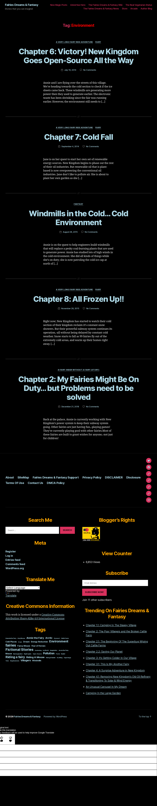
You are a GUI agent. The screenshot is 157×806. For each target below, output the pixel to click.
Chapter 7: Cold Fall (78, 137)
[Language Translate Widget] (22, 587)
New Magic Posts (58, 5)
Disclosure (133, 477)
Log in (9, 555)
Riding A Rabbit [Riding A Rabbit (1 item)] (50, 657)
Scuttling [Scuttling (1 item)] (60, 657)
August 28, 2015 (70, 232)
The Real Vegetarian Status (138, 5)
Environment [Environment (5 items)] (58, 641)
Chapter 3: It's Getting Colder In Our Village (111, 657)
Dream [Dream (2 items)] (26, 641)
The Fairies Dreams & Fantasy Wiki (105, 5)
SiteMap (23, 477)
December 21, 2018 (70, 406)
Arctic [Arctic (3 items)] (48, 637)
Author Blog (146, 8)
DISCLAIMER (113, 477)
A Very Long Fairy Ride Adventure (74, 42)
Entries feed (12, 559)
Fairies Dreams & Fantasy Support (56, 477)
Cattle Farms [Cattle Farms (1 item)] (65, 638)
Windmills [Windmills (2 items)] (36, 660)
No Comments (89, 70)
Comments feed (15, 564)
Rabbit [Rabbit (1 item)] (63, 654)
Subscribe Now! (94, 592)
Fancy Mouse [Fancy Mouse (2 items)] (23, 646)
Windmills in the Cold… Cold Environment (78, 218)
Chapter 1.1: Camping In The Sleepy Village (111, 625)
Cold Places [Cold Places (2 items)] (11, 641)
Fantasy (78, 204)
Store (124, 8)
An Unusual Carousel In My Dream (106, 686)
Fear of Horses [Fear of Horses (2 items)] (38, 646)
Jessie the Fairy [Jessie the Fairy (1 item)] (64, 650)
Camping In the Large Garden (103, 693)
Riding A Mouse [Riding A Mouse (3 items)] (35, 657)
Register (10, 551)
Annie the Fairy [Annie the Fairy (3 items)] (35, 637)
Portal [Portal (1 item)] (58, 654)
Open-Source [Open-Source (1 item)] (37, 654)
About (9, 477)
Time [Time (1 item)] (7, 661)
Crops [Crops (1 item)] (20, 642)
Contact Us (35, 483)
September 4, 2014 (70, 146)
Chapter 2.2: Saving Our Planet (104, 651)
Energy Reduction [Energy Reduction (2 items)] (39, 641)
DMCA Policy (56, 483)
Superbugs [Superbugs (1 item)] (67, 657)
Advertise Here (77, 5)
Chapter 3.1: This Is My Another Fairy (107, 664)
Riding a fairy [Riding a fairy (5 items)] (15, 657)
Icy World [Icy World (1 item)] (46, 650)
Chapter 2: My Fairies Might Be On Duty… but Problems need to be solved (78, 388)
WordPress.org (14, 568)
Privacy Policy (91, 477)
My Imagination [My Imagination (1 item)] (18, 654)
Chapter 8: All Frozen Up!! (78, 299)
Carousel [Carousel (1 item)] (57, 638)
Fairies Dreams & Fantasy (21, 4)
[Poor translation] (10, 739)
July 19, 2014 (70, 70)
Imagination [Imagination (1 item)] (53, 650)
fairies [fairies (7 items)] (10, 645)
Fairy (98, 42)
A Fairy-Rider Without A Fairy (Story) (78, 370)
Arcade (134, 8)
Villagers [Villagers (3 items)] (26, 660)
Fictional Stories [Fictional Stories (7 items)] (19, 649)
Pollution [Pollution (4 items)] (49, 653)
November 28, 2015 (70, 308)
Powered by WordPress (55, 716)
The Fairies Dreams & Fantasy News (101, 8)
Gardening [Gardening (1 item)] (38, 650)
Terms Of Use (14, 483)
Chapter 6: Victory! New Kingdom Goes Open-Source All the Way (79, 56)
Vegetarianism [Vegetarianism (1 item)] (14, 661)
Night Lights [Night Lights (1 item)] (27, 654)
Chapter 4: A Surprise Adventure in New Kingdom (115, 670)
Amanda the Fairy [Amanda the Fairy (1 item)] (10, 638)
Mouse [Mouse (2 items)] (8, 653)
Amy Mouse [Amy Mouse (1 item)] (21, 638)
